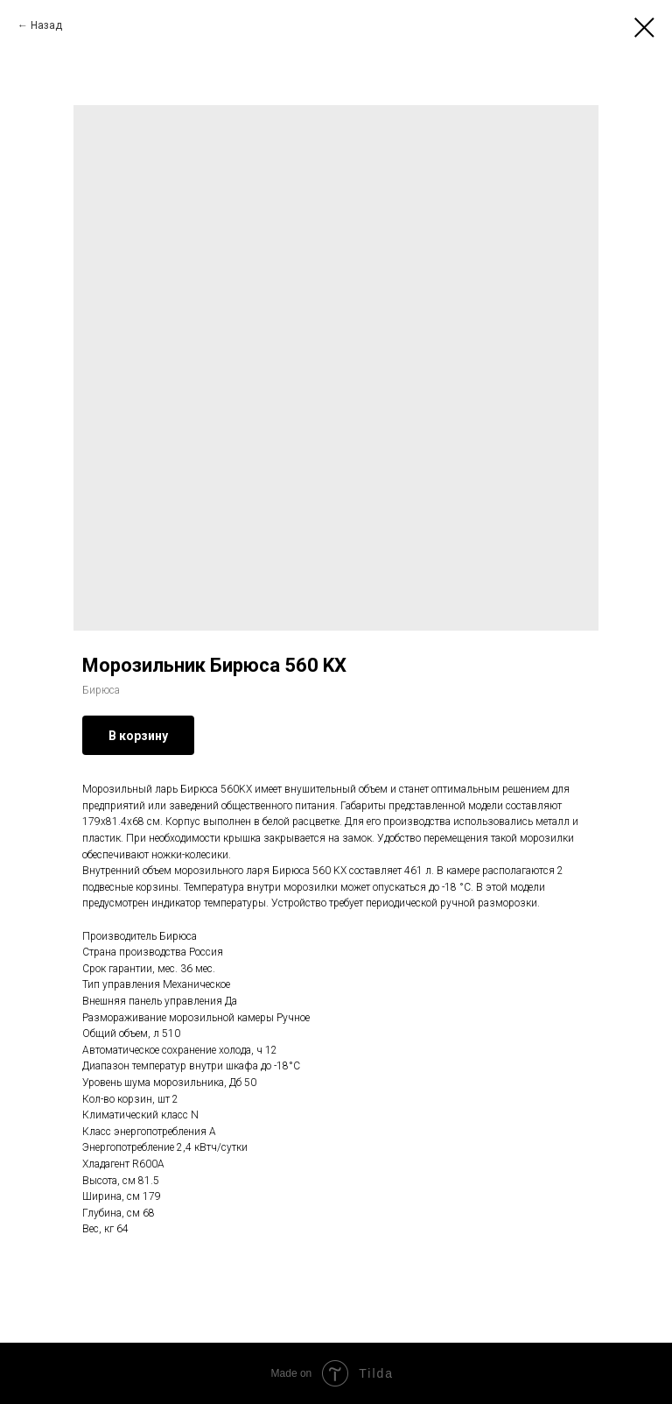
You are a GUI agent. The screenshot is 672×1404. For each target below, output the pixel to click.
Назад (46, 25)
